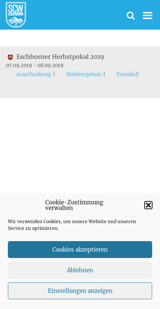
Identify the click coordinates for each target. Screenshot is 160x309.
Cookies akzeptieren (80, 249)
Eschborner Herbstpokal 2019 (55, 56)
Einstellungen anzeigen (80, 290)
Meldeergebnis (84, 74)
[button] (148, 205)
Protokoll (128, 74)
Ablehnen (80, 270)
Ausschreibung (33, 74)
